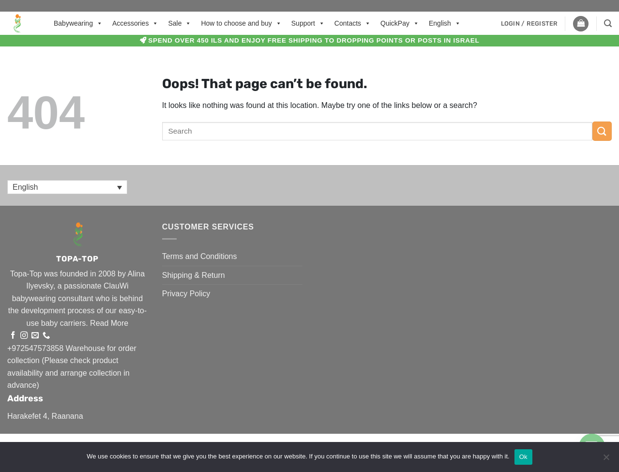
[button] (529, 23)
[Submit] (602, 131)
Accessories (135, 23)
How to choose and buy (241, 23)
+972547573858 (35, 348)
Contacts (352, 23)
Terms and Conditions (199, 256)
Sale (179, 23)
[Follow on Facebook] (12, 336)
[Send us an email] (35, 336)
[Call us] (46, 336)
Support (308, 23)
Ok (523, 456)
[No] (606, 460)
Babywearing (78, 23)
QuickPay (399, 23)
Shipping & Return (193, 275)
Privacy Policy (186, 293)
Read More (109, 323)
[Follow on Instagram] (24, 336)
